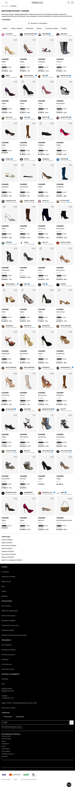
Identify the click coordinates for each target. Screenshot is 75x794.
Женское (5, 6)
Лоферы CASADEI (8, 551)
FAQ (3, 684)
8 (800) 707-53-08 (8, 691)
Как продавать (7, 645)
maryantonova (11, 200)
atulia (7, 242)
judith (63, 492)
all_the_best (10, 409)
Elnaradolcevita (11, 492)
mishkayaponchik (66, 367)
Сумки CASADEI (7, 540)
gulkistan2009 (47, 409)
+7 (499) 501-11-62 (8, 698)
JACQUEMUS (5, 743)
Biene (8, 75)
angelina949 (65, 117)
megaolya (45, 159)
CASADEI (5, 59)
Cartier (3, 746)
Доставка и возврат (8, 620)
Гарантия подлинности (10, 611)
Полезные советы (8, 630)
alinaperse (9, 326)
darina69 (45, 34)
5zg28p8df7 (28, 492)
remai (26, 117)
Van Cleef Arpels (6, 738)
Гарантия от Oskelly (8, 576)
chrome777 (10, 451)
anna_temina (46, 451)
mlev (43, 284)
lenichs (26, 159)
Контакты (5, 679)
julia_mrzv (9, 117)
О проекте (5, 572)
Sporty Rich (5, 756)
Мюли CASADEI (7, 548)
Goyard (4, 741)
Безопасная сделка (8, 615)
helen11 (44, 117)
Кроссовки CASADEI (9, 554)
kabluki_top (65, 75)
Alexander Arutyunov (8, 754)
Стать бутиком (7, 664)
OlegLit (8, 159)
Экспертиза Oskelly (8, 650)
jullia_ (26, 284)
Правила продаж (6, 779)
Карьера (5, 596)
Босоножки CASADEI (9, 545)
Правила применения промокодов (14, 635)
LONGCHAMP (5, 748)
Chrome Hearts (6, 736)
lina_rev (45, 242)
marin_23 (45, 200)
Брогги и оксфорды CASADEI (12, 560)
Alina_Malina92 (66, 326)
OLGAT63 (9, 34)
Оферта (15, 779)
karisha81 (27, 409)
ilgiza (44, 75)
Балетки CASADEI (8, 557)
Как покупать (6, 606)
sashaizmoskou (29, 34)
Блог (3, 586)
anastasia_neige (47, 492)
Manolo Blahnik (6, 751)
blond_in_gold (65, 242)
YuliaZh (63, 284)
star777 (63, 409)
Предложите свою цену (10, 625)
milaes (26, 242)
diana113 (27, 451)
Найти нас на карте (8, 708)
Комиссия (5, 659)
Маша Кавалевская (29, 75)
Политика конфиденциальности (29, 779)
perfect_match (29, 200)
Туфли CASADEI (7, 542)
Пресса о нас (6, 581)
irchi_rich (64, 200)
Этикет (4, 591)
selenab (63, 159)
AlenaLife (64, 34)
